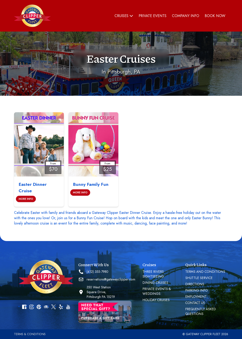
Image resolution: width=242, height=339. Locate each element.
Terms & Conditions (30, 334)
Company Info (185, 16)
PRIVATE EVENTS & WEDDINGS (156, 291)
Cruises (124, 16)
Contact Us (195, 302)
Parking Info (196, 290)
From (53, 163)
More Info (26, 199)
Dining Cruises (155, 282)
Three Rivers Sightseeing (153, 274)
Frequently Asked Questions (200, 311)
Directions (194, 284)
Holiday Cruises (156, 300)
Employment (196, 296)
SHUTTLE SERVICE (199, 278)
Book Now (215, 16)
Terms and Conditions (205, 271)
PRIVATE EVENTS (152, 16)
